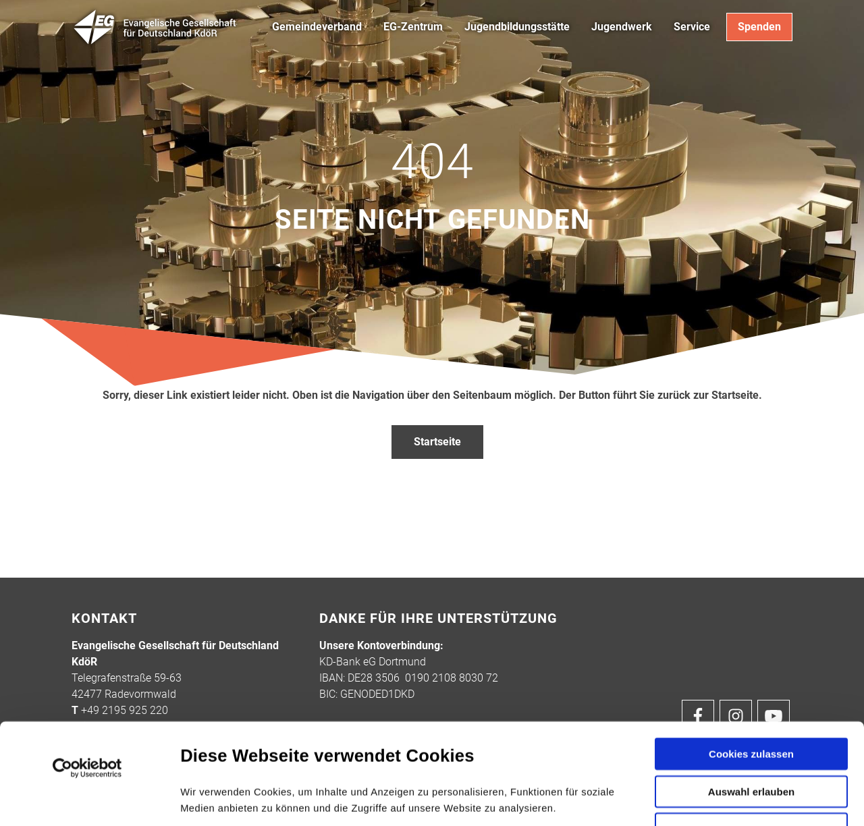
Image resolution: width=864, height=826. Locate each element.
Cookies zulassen (751, 659)
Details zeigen (721, 799)
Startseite (437, 441)
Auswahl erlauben (751, 697)
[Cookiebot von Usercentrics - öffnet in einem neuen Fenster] (87, 673)
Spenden (759, 26)
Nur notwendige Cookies (751, 737)
